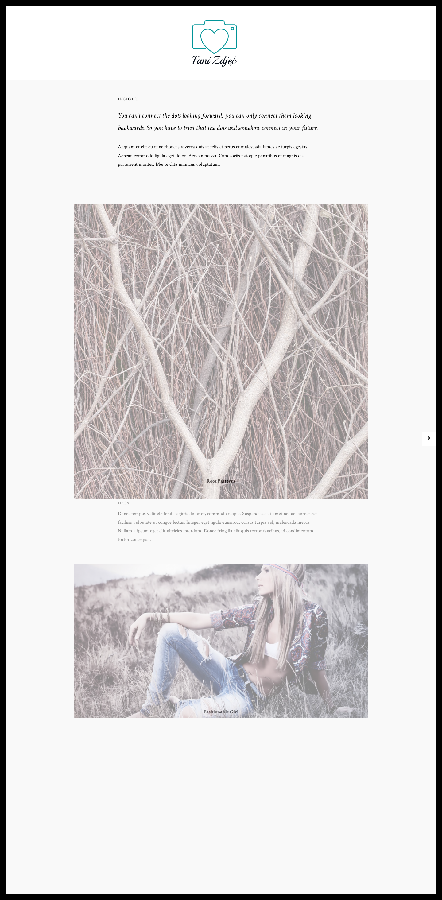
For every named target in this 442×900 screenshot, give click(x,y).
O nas (125, 40)
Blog (291, 40)
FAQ (175, 40)
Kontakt (318, 40)
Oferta (151, 40)
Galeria (264, 40)
